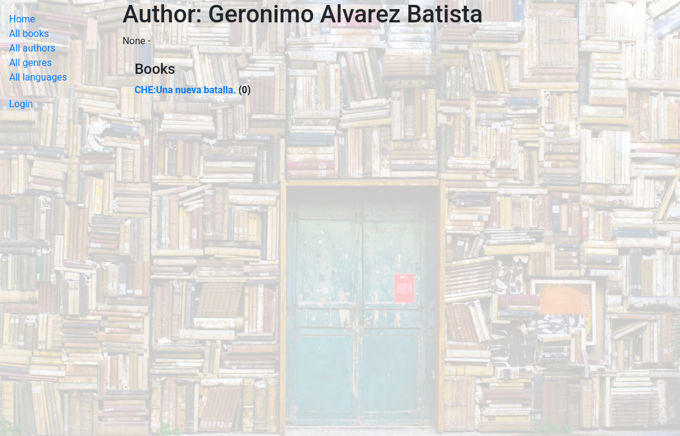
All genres (30, 62)
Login (21, 104)
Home (22, 19)
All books (29, 33)
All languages (38, 77)
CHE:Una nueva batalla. (185, 90)
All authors (32, 48)
